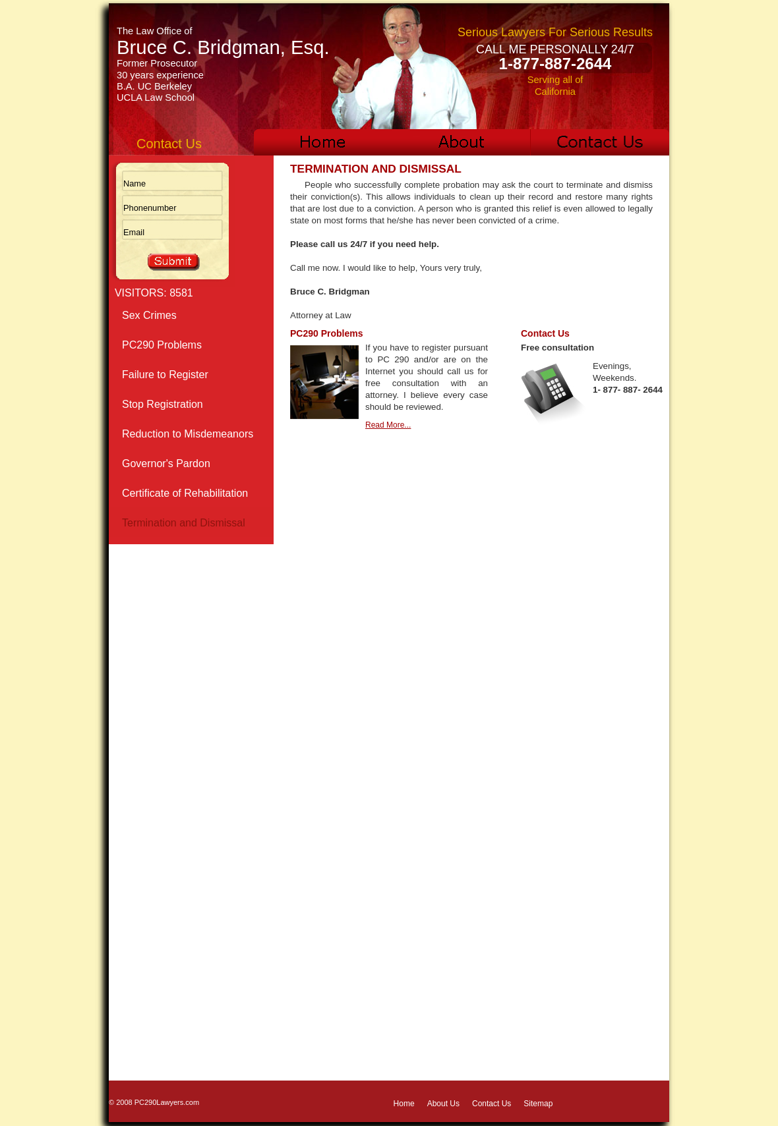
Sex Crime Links (160, 878)
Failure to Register (165, 374)
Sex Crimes (149, 315)
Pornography (152, 700)
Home (404, 1103)
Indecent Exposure (166, 641)
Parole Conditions (163, 552)
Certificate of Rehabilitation (185, 493)
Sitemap (538, 1103)
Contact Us (491, 1103)
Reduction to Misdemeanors (187, 433)
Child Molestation (162, 582)
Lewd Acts (146, 671)
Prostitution (148, 730)
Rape (134, 760)
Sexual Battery (156, 789)
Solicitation (147, 849)
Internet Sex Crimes (168, 611)
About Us (443, 1103)
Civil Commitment (163, 819)
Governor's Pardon (166, 463)
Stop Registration (162, 404)
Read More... (388, 425)
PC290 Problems (162, 345)
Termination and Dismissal (183, 522)
